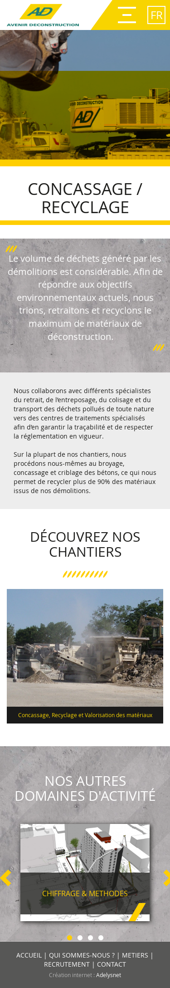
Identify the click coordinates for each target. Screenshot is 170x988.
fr (157, 15)
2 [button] (80, 936)
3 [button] (90, 936)
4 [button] (101, 936)
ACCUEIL (29, 955)
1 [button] (70, 936)
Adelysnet (108, 974)
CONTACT (111, 964)
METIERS (135, 955)
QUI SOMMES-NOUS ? (82, 955)
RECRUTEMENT (67, 964)
